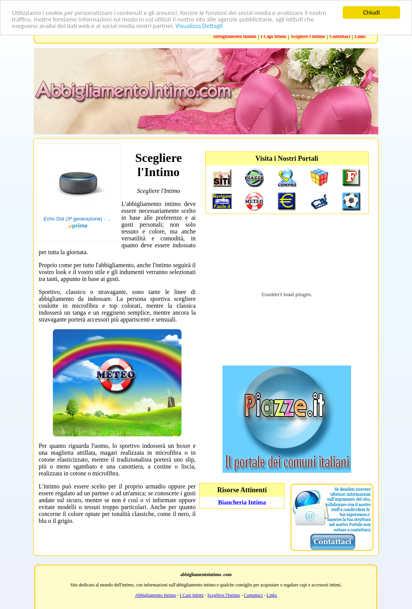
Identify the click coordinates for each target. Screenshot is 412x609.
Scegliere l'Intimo (308, 36)
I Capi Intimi (273, 36)
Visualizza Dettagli (199, 26)
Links (360, 36)
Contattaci (339, 36)
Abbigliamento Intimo (235, 36)
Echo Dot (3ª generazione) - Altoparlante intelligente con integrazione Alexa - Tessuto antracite (78, 219)
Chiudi (371, 12)
